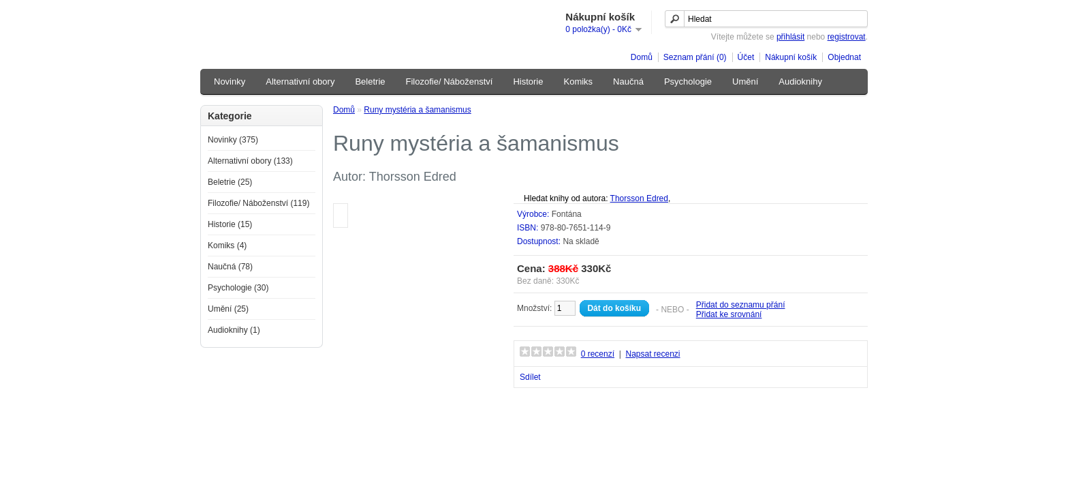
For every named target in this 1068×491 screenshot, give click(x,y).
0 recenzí (597, 354)
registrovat (847, 37)
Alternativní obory (300, 81)
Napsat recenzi (652, 354)
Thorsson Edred (639, 198)
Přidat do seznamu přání (740, 305)
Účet (746, 57)
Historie (528, 81)
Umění (745, 81)
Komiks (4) (227, 245)
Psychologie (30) (238, 288)
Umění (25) (228, 309)
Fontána (567, 214)
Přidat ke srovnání (729, 314)
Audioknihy (800, 81)
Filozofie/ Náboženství (449, 81)
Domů (642, 57)
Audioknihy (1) (234, 330)
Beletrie (370, 81)
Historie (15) (230, 224)
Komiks (578, 81)
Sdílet (530, 377)
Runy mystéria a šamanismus (417, 110)
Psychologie (688, 81)
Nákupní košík (791, 57)
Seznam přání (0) (695, 57)
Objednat (844, 57)
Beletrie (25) (230, 182)
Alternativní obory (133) (250, 161)
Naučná (628, 81)
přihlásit (790, 37)
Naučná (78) (230, 266)
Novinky (229, 81)
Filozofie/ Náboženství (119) (258, 203)
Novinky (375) (233, 140)
